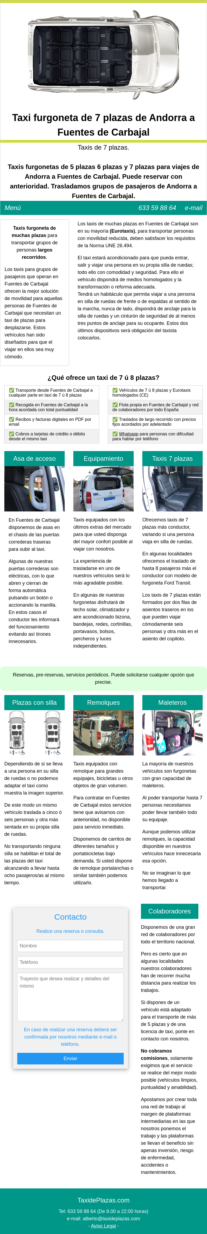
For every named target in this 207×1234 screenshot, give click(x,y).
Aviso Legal (103, 1226)
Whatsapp (128, 434)
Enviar (70, 1058)
